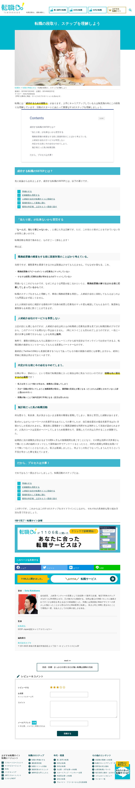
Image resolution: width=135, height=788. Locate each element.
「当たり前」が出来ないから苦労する (47, 132)
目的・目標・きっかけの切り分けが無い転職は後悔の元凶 (67, 667)
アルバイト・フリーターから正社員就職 (72, 782)
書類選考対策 (37, 763)
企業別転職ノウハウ (102, 769)
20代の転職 (61, 763)
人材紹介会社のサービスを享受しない (48, 140)
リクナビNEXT (10, 778)
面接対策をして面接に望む (33, 203)
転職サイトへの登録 (39, 766)
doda (7, 769)
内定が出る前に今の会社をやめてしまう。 (50, 144)
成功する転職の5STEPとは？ (43, 127)
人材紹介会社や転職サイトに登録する (38, 199)
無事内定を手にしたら (40, 773)
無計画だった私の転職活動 (43, 147)
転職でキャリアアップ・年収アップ (108, 763)
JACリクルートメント (13, 775)
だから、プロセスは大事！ (42, 155)
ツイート (49, 567)
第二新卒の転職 (63, 760)
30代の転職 (61, 766)
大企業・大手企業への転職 (67, 769)
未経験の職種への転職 (103, 760)
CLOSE (101, 118)
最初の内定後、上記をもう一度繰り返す (39, 207)
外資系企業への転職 (64, 776)
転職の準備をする (38, 760)
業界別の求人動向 (102, 766)
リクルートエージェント (14, 763)
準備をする (27, 191)
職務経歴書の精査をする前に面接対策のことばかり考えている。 (60, 136)
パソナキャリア (10, 772)
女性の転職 (61, 779)
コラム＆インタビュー (103, 776)
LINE (100, 567)
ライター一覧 (100, 779)
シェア (21, 567)
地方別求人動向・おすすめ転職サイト (109, 773)
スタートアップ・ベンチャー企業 (69, 773)
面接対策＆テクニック (40, 769)
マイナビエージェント (13, 766)
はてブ (74, 567)
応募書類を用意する (31, 195)
